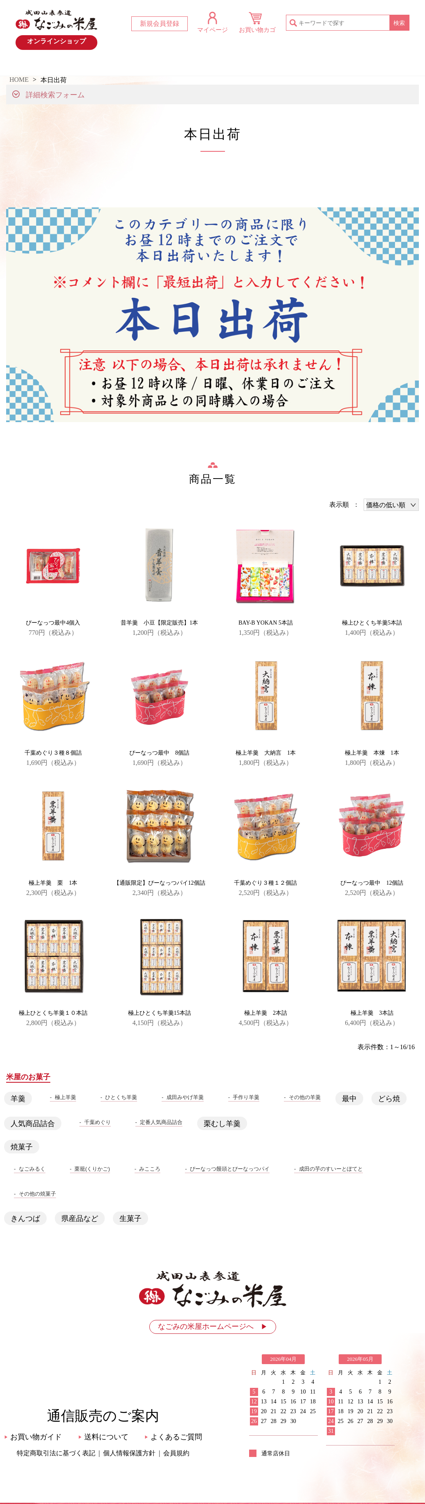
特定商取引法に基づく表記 (56, 1453)
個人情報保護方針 (129, 1453)
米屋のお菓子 (248, 65)
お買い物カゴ (257, 29)
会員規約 (176, 1453)
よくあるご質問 (173, 1437)
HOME (35, 65)
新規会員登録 (159, 23)
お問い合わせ (389, 65)
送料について (103, 1437)
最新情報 (106, 65)
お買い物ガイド (318, 65)
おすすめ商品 (177, 65)
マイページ (212, 29)
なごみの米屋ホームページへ (213, 1326)
